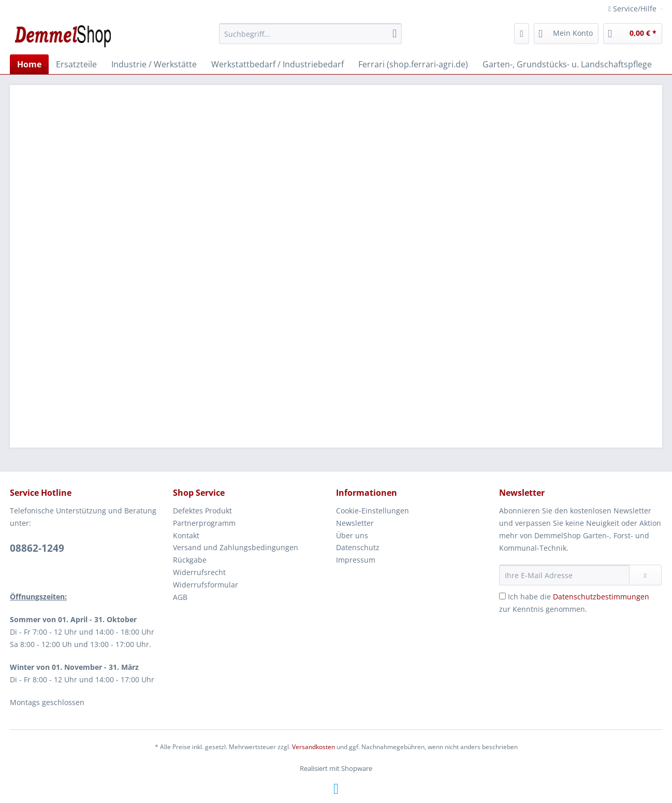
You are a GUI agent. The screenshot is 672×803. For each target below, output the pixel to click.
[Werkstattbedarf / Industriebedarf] (277, 64)
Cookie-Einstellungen (372, 510)
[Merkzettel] (521, 33)
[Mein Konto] (566, 33)
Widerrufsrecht (199, 572)
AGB (180, 597)
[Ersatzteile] (76, 64)
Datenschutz (357, 547)
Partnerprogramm (204, 523)
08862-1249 (37, 548)
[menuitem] (310, 38)
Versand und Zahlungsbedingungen (235, 547)
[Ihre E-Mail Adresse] (564, 575)
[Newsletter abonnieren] (645, 575)
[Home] (29, 64)
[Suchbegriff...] (310, 33)
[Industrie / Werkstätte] (154, 64)
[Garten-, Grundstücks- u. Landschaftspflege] (567, 64)
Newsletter (355, 523)
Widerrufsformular (205, 585)
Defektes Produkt (202, 510)
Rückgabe (190, 560)
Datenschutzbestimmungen (601, 596)
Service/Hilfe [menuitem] (633, 8)
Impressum (355, 560)
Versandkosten (313, 746)
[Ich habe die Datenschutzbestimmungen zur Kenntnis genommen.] (502, 596)
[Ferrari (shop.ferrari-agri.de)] (413, 64)
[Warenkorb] (632, 33)
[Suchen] (394, 33)
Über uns (352, 535)
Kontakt (186, 535)
